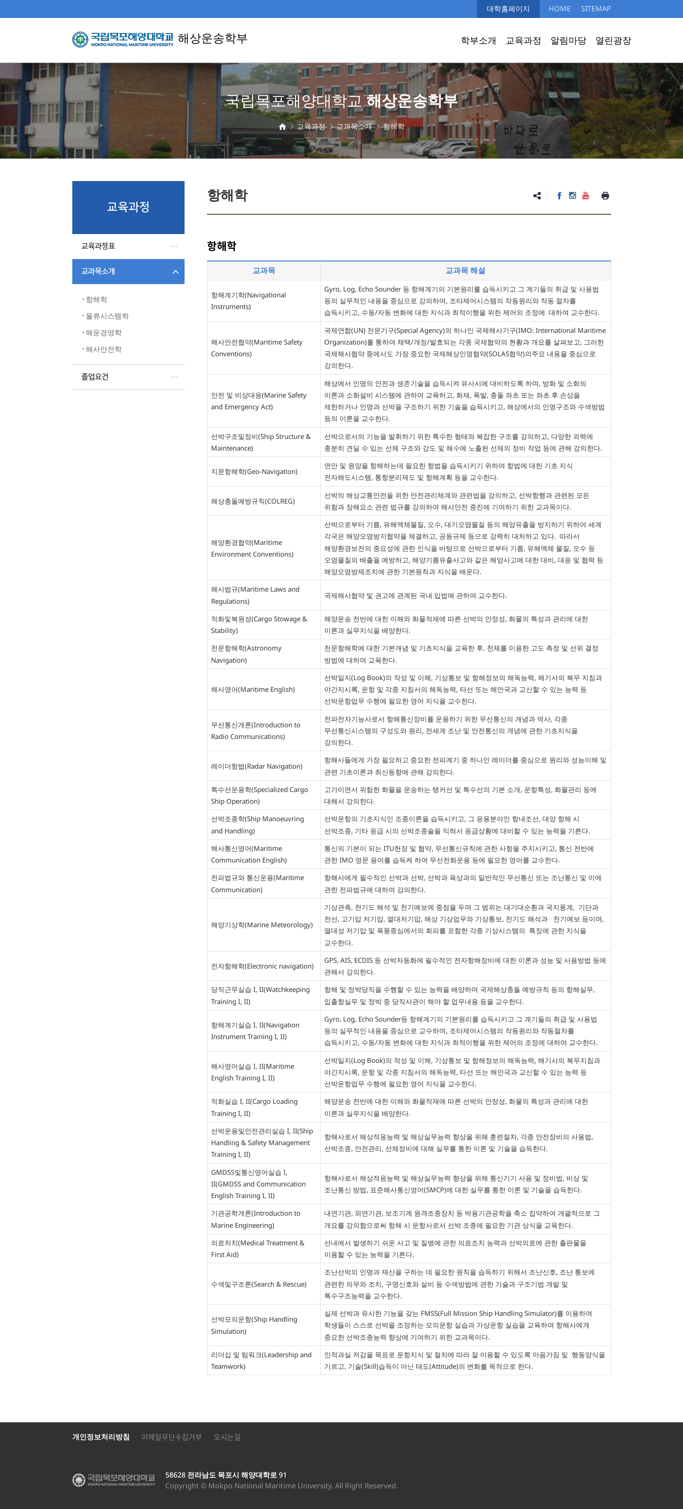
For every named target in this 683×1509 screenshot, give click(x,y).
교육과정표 (98, 246)
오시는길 (227, 1436)
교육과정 (524, 40)
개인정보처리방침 (101, 1437)
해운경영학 (104, 332)
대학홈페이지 (508, 8)
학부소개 (479, 40)
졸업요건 (94, 377)
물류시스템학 (107, 316)
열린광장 (613, 40)
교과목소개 (98, 271)
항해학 (96, 299)
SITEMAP (596, 8)
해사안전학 (104, 349)
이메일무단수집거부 (171, 1436)
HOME (560, 8)
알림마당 (568, 40)
